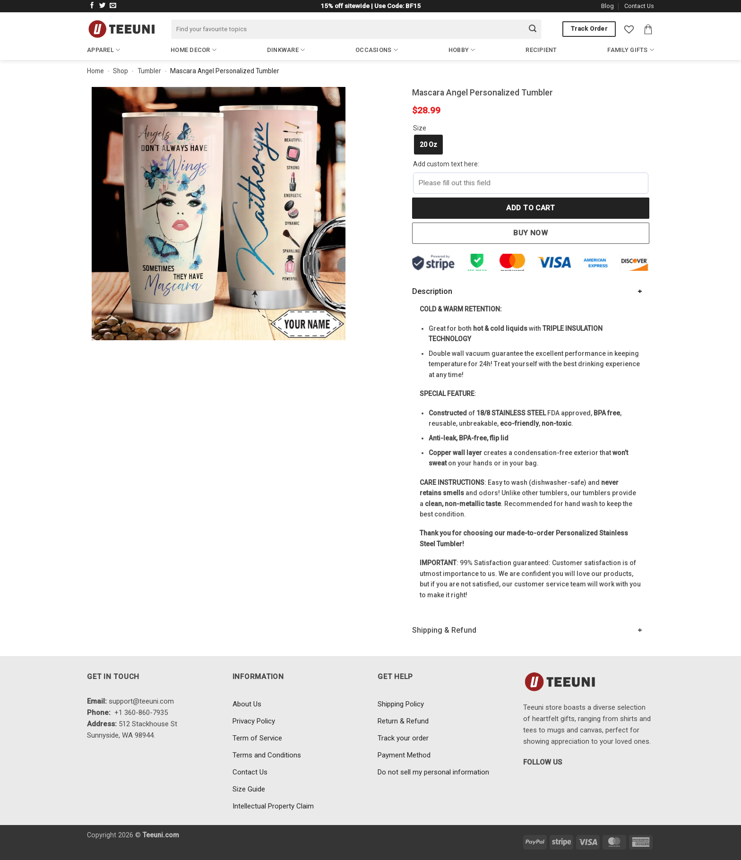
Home (95, 71)
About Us (247, 704)
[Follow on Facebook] (92, 5)
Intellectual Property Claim (273, 806)
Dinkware (286, 49)
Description (432, 291)
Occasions (376, 49)
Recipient (541, 49)
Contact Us (639, 5)
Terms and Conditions (267, 755)
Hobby (461, 49)
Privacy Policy (254, 721)
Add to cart (530, 208)
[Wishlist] (629, 29)
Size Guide (249, 789)
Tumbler (149, 71)
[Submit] (533, 29)
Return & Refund (403, 721)
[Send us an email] (113, 5)
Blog (607, 5)
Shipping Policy (401, 704)
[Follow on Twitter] (102, 5)
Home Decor (193, 49)
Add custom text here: (446, 164)
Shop (120, 71)
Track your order (403, 738)
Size (419, 128)
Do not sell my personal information (433, 772)
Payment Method (404, 755)
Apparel (103, 49)
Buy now (530, 233)
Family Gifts (630, 49)
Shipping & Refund (444, 630)
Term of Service (257, 738)
